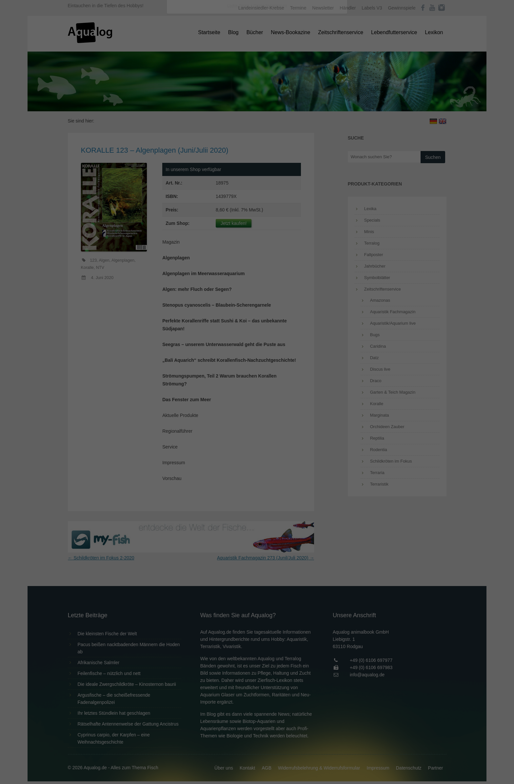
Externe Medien (317, 105)
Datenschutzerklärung (215, 84)
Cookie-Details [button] (238, 182)
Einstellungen (185, 90)
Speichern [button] (257, 148)
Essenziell (187, 105)
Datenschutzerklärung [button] (270, 182)
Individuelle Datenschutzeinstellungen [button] (257, 167)
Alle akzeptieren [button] (257, 128)
